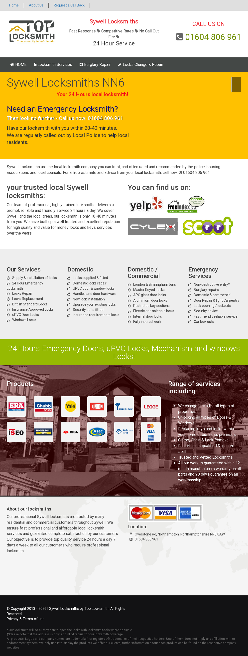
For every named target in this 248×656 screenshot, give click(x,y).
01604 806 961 (213, 37)
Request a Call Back (69, 5)
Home (14, 5)
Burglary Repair (95, 64)
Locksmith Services (53, 64)
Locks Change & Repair (140, 64)
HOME (18, 64)
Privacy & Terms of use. (26, 619)
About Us (36, 5)
